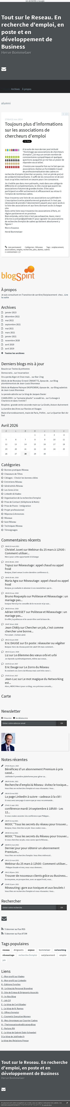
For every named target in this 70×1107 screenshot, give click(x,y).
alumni (40, 249)
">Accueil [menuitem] (6, 85)
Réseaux (39, 247)
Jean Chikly (12, 627)
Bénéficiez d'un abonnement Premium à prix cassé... (34, 771)
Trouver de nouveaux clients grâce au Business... (36, 876)
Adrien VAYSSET (15, 612)
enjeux (31, 950)
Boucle (4, 368)
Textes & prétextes (21, 368)
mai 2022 (9, 320)
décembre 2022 (12, 316)
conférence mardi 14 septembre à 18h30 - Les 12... (34, 810)
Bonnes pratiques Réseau (16, 470)
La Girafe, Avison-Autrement (54, 404)
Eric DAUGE (12, 643)
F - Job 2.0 (6, 1000)
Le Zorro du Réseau (36, 667)
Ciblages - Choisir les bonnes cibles (21, 477)
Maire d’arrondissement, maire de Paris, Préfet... (24, 413)
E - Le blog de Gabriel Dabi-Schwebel (18, 1032)
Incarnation (23, 373)
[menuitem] (16, 89)
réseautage (8, 955)
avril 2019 (9, 348)
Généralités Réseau (13, 486)
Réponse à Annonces (14, 514)
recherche (27, 249)
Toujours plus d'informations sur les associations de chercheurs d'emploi (34, 130)
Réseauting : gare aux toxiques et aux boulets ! (35, 888)
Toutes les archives (14, 353)
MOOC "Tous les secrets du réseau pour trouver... (36, 824)
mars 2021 (10, 332)
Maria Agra (11, 581)
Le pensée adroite (9, 394)
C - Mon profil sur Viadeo (12, 976)
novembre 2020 (12, 340)
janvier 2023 (10, 312)
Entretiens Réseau (13, 482)
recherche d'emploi (28, 955)
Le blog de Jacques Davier (34, 394)
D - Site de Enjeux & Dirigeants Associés (19, 992)
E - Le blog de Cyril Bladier (13, 1004)
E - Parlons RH (8, 1028)
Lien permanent (13, 247)
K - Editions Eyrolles (10, 984)
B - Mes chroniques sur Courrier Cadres (19, 1020)
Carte (6, 696)
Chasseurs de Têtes (13, 474)
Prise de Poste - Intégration (17, 505)
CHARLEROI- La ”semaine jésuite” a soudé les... (23, 398)
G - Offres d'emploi (10, 1012)
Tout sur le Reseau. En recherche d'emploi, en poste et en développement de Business (34, 1067)
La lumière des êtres (10, 408)
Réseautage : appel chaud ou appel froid (34, 567)
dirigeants (19, 950)
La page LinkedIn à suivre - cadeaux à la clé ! (33, 797)
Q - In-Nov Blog (8, 996)
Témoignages (11, 530)
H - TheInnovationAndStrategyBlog (18, 1024)
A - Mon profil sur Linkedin (13, 980)
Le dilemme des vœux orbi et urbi (35, 655)
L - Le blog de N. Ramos (12, 1008)
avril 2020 (9, 344)
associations (10, 249)
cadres (47, 249)
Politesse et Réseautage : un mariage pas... (36, 598)
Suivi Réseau (10, 522)
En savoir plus (46, 1105)
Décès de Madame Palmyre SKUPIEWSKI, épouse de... (25, 387)
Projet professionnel (14, 510)
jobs (35, 249)
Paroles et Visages (33, 408)
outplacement (57, 247)
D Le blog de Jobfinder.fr (13, 1036)
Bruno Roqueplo (16, 596)
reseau (6, 950)
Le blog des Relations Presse (15, 1040)
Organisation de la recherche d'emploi (22, 498)
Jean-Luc (11, 679)
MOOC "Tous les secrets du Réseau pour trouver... (37, 836)
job (4, 960)
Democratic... (7, 373)
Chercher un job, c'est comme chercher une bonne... (34, 629)
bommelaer (44, 950)
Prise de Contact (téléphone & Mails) (21, 502)
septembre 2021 (13, 324)
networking (60, 950)
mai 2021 (9, 328)
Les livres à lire (11, 490)
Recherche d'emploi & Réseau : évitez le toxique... (36, 785)
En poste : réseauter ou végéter (45, 643)
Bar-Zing (39, 377)
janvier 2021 (10, 336)
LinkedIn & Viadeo (12, 494)
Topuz (9, 565)
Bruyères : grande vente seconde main (19, 404)
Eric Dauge (12, 667)
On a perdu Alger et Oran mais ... (16, 377)
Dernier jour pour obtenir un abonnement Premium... (32, 850)
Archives (15, 89)
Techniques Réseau (13, 526)
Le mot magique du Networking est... (34, 680)
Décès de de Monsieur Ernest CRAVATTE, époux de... (25, 380)
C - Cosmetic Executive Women (16, 1016)
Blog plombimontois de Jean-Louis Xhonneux (29, 382)
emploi (19, 249)
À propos (26, 89)
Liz (7, 655)
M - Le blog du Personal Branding (17, 988)
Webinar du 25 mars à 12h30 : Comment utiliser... (35, 551)
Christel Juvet (14, 549)
